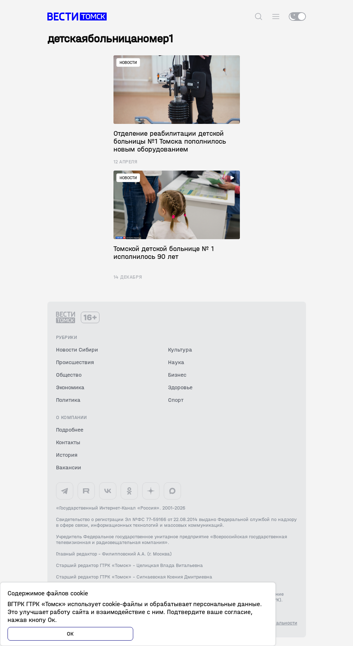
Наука (176, 362)
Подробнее (69, 429)
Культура (180, 349)
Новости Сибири (77, 349)
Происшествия (75, 362)
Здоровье (180, 387)
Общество (69, 374)
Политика (68, 399)
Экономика (70, 387)
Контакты (68, 442)
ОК (70, 633)
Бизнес (177, 374)
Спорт (176, 399)
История (67, 454)
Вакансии (68, 467)
